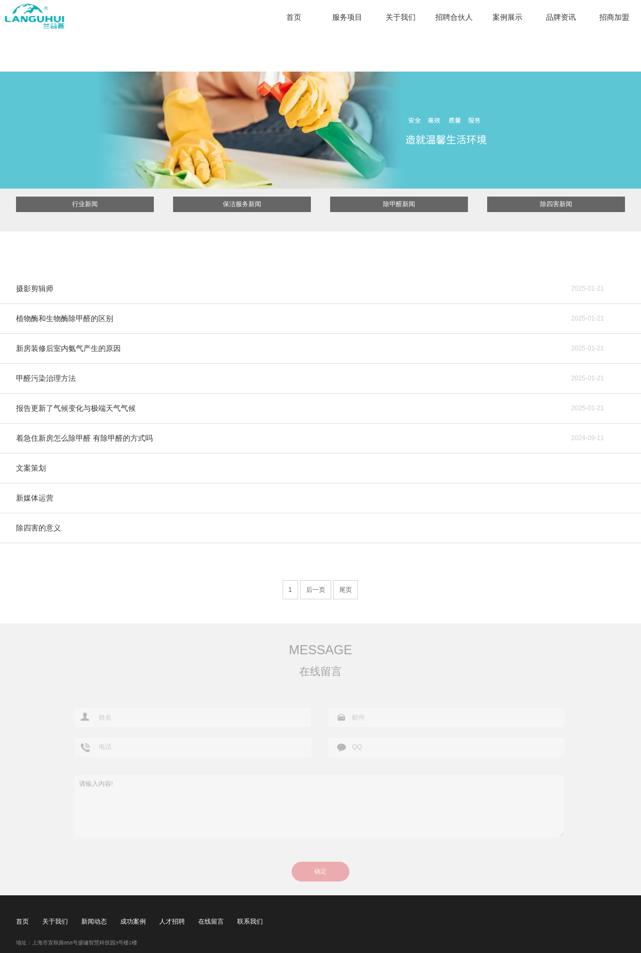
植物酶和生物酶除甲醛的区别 (64, 318)
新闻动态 (94, 921)
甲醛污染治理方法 (46, 378)
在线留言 (211, 921)
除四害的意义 (38, 528)
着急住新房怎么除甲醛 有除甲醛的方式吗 (84, 438)
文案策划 (31, 468)
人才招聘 (172, 921)
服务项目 (347, 17)
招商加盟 (614, 17)
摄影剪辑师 (34, 288)
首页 (293, 17)
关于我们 (401, 17)
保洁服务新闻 (242, 204)
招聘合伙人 (454, 17)
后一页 (315, 589)
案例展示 (507, 17)
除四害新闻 (556, 204)
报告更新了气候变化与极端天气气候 (76, 408)
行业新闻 (85, 204)
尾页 (345, 589)
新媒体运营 (34, 498)
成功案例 (133, 921)
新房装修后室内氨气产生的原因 (68, 348)
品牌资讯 (561, 17)
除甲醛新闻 (399, 204)
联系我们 (250, 921)
